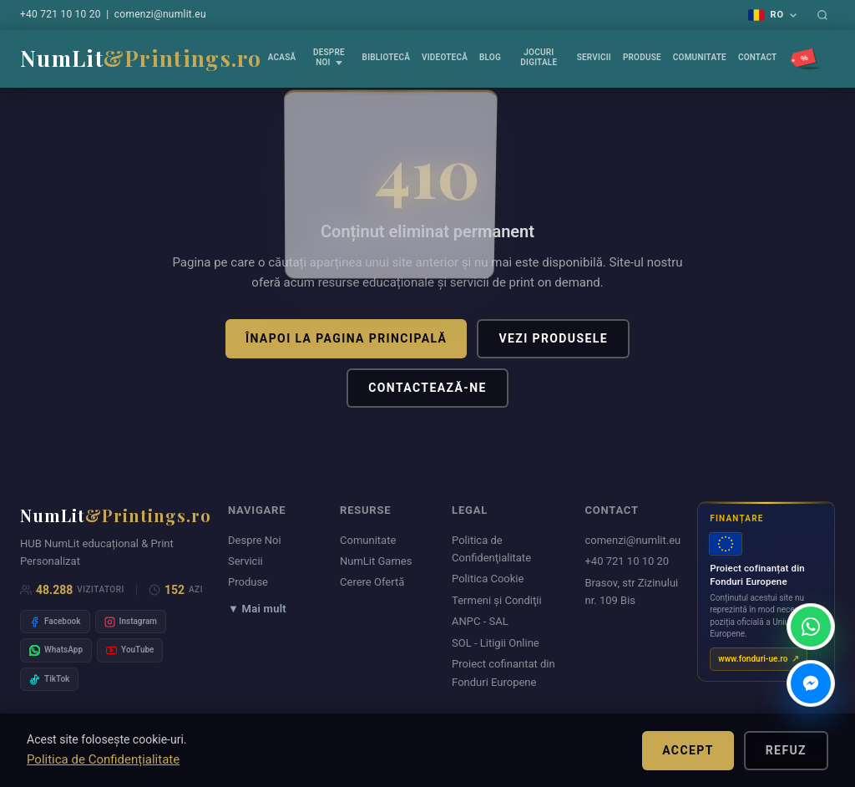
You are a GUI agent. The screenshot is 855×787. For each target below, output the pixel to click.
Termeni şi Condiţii (497, 600)
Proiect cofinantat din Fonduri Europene (503, 673)
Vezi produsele (553, 338)
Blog (490, 57)
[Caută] (822, 15)
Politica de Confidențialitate (103, 759)
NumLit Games (376, 561)
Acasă (282, 57)
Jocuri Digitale (538, 57)
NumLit (141, 58)
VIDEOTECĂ (445, 57)
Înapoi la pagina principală (346, 338)
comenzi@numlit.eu (160, 14)
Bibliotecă (386, 57)
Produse (642, 57)
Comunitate (699, 57)
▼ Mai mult (257, 608)
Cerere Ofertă (372, 582)
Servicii (594, 57)
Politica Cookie (488, 578)
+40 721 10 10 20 (60, 14)
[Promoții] (806, 59)
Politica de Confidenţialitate (491, 549)
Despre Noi (329, 57)
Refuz (786, 750)
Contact (757, 57)
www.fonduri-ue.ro (752, 658)
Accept (688, 750)
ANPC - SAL (480, 621)
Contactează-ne (427, 387)
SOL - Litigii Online (495, 643)
